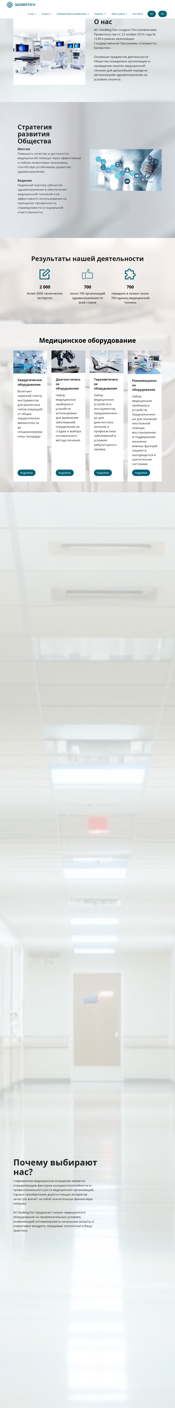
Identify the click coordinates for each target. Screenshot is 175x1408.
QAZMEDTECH (25, 4)
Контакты (138, 13)
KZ (151, 13)
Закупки (98, 13)
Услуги (45, 13)
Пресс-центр (118, 13)
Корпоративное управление (71, 13)
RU (162, 13)
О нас (31, 13)
